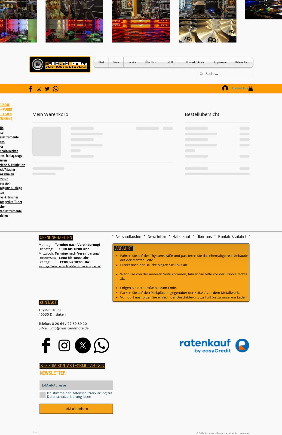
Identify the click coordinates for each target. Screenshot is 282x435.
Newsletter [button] (157, 237)
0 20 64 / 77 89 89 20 (69, 323)
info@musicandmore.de (69, 328)
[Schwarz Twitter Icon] (47, 89)
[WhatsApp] (55, 89)
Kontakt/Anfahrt (232, 237)
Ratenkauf (181, 237)
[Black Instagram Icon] (39, 89)
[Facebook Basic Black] (31, 89)
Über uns (204, 237)
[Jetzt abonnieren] (76, 409)
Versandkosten (128, 237)
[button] (250, 88)
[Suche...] (224, 73)
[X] (83, 345)
